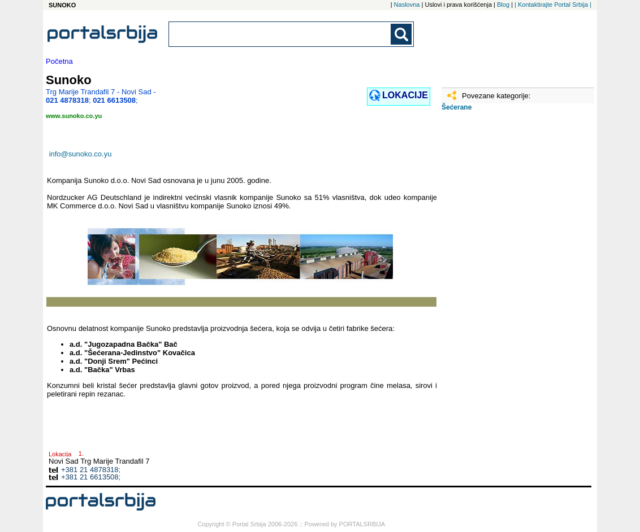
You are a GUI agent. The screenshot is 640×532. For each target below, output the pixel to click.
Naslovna (407, 4)
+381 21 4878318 (90, 469)
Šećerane (457, 107)
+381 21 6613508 (90, 477)
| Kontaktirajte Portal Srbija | (552, 4)
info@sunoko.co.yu (80, 154)
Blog (503, 4)
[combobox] (280, 34)
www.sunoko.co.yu (74, 115)
